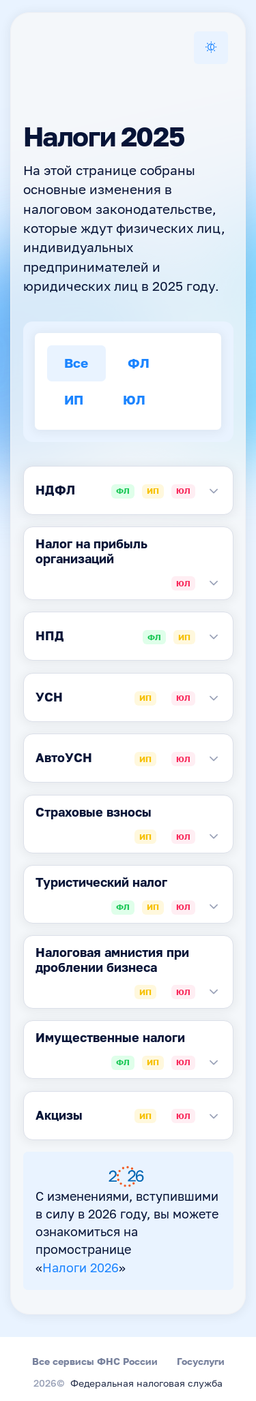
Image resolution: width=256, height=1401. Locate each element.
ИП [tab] (73, 399)
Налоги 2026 (80, 1269)
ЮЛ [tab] (134, 399)
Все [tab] (76, 363)
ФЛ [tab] (139, 363)
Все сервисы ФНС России (95, 1361)
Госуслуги (201, 1361)
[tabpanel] (128, 490)
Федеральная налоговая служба (146, 1384)
